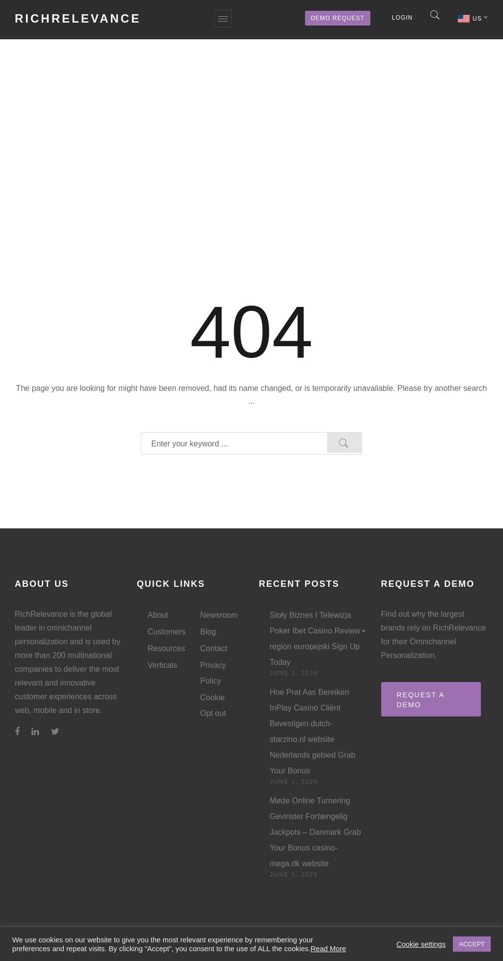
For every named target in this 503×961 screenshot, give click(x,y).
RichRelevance (78, 18)
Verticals (162, 665)
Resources (166, 648)
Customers (167, 632)
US (480, 18)
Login (402, 17)
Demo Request (337, 18)
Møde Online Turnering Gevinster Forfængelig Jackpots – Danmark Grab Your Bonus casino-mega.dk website (315, 832)
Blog (208, 632)
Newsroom (219, 615)
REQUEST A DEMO (421, 700)
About (158, 615)
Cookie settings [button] (421, 944)
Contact (213, 648)
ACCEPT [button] (472, 944)
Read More (328, 949)
